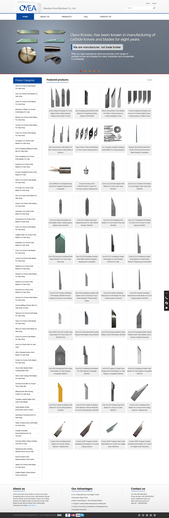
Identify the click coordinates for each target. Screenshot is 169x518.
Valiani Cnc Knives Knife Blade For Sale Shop (25, 466)
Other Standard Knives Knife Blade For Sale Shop (24, 353)
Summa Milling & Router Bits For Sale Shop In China (26, 306)
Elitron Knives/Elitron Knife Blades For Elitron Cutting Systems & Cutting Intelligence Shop (113, 113)
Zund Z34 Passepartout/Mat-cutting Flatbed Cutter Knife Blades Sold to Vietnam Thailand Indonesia (139, 334)
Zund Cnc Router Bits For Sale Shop (25, 346)
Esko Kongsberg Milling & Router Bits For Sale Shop (26, 150)
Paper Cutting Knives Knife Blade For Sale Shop (26, 424)
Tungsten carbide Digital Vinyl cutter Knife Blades (25, 400)
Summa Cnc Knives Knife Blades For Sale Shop (26, 299)
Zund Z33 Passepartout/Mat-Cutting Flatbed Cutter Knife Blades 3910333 (113, 333)
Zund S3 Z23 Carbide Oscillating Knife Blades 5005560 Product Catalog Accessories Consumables (60, 295)
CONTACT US (105, 17)
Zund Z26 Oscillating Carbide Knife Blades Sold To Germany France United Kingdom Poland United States (86, 297)
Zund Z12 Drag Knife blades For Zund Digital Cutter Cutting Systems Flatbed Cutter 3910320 (60, 222)
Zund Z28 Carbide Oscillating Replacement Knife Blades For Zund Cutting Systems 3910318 (113, 295)
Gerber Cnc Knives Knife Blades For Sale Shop (26, 205)
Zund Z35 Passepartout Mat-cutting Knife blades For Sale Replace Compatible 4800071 (60, 371)
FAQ (86, 17)
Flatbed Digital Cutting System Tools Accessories (25, 474)
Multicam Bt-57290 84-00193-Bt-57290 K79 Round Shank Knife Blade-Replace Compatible (139, 149)
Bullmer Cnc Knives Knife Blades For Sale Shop (26, 118)
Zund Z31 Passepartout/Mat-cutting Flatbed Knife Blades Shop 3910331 (87, 333)
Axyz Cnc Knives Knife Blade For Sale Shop (26, 95)
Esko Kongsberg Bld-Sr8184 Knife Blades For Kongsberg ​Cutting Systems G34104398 (87, 113)
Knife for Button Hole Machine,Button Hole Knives (24, 458)
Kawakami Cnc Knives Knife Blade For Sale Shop (24, 244)
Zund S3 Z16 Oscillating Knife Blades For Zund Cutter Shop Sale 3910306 (113, 222)
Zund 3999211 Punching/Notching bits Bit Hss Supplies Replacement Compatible (60, 186)
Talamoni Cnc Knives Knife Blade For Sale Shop (26, 314)
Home (148, 3)
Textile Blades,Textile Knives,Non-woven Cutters (24, 408)
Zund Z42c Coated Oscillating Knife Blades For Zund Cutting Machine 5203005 (60, 407)
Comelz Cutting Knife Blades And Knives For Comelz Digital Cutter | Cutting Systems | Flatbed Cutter (139, 113)
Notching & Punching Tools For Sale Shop (25, 416)
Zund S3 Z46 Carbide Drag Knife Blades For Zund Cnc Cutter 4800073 (113, 407)
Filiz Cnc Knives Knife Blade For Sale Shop (26, 197)
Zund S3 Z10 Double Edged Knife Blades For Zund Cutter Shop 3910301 (113, 186)
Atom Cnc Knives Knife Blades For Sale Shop (25, 87)
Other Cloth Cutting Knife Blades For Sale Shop (26, 377)
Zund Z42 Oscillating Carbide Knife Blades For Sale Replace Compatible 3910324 (139, 371)
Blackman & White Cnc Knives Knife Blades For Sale (25, 111)
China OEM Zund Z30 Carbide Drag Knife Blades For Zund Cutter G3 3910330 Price (60, 334)
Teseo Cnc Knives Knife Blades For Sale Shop (25, 322)
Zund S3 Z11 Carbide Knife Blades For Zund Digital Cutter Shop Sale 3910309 (139, 186)
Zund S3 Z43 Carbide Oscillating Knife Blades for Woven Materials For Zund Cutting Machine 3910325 (87, 407)
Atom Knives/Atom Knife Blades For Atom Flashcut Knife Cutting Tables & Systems (60, 149)
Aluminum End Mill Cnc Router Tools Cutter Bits (25, 385)
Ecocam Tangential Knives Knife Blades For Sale (26, 173)
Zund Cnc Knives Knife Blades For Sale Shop (25, 338)
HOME (25, 17)
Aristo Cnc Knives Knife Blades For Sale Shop (25, 103)
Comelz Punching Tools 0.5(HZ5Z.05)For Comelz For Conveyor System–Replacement (87, 186)
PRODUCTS (67, 17)
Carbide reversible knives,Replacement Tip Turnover (23, 433)
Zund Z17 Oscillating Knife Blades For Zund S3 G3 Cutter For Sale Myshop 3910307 (139, 222)
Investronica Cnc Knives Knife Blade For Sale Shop (25, 220)
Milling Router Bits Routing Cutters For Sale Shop (24, 393)
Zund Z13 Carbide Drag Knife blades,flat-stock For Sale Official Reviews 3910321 (87, 222)
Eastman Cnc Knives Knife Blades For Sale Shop (24, 165)
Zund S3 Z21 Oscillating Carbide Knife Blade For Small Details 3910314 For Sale (113, 259)
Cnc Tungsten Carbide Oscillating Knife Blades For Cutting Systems (113, 148)
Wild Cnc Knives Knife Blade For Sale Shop (26, 330)
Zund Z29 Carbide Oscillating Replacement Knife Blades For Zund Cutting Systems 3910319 (139, 295)
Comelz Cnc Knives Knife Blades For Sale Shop (26, 126)
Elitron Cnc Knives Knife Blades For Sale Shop (25, 181)
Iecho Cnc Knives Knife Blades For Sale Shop (25, 228)
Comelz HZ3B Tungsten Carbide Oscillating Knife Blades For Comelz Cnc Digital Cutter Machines (139, 444)
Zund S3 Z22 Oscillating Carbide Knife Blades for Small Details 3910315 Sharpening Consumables (139, 259)
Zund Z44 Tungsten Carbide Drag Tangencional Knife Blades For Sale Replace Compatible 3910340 (113, 371)
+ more (149, 80)
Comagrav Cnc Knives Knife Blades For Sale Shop (24, 142)
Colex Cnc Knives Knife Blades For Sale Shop (25, 134)
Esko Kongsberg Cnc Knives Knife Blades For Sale (24, 158)
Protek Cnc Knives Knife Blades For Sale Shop (25, 361)
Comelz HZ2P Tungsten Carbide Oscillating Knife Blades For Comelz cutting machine (87, 444)
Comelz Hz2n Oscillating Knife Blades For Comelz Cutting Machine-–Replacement (60, 444)
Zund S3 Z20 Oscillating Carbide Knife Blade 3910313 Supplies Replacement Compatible (87, 259)
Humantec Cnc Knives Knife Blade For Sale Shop (24, 212)
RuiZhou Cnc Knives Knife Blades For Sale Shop (24, 283)
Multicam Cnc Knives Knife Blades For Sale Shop (24, 267)
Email (154, 3)
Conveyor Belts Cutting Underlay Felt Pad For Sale (26, 442)
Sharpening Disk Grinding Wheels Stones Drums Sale (24, 450)
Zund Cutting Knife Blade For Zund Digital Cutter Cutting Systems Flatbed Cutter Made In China (60, 113)
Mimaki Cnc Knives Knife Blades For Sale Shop (26, 275)
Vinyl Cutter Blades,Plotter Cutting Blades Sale (24, 369)
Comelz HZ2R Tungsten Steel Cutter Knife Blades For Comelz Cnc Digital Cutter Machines (113, 444)
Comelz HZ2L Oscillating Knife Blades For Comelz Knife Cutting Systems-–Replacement (139, 407)
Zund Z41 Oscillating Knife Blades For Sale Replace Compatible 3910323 (87, 371)
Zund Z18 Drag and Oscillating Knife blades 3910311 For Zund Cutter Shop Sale (60, 259)
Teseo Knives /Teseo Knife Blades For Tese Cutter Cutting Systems (87, 148)
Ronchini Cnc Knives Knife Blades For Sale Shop (24, 291)
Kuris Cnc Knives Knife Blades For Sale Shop (25, 252)
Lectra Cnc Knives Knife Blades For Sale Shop (25, 259)
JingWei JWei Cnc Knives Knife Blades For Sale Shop (25, 236)
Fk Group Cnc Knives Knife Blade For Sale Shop (24, 189)
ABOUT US (44, 17)
